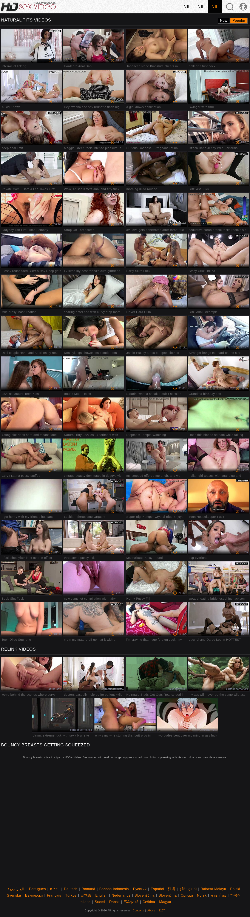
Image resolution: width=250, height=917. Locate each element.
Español (157, 889)
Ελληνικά (131, 902)
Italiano (85, 902)
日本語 (85, 895)
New (223, 20)
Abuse (151, 910)
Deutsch (70, 889)
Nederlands (120, 895)
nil (187, 6)
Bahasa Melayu (213, 889)
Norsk (202, 895)
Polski (235, 889)
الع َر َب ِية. (16, 889)
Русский (140, 889)
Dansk (114, 902)
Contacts (138, 910)
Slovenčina (168, 895)
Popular (239, 20)
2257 (162, 910)
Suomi (100, 902)
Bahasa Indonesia (114, 889)
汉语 (171, 889)
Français (54, 895)
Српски (187, 895)
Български (34, 895)
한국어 (235, 895)
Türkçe (71, 895)
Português (37, 889)
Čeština (149, 902)
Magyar (165, 902)
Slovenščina (144, 895)
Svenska (14, 895)
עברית (55, 889)
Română (88, 889)
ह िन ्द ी (188, 889)
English (101, 895)
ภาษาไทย (218, 895)
